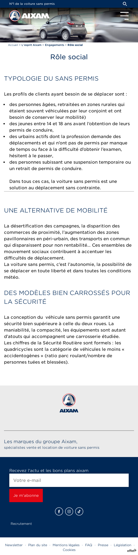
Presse (103, 545)
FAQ (88, 545)
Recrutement (21, 524)
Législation (122, 545)
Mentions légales (66, 545)
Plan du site (37, 545)
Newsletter (14, 545)
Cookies (69, 550)
